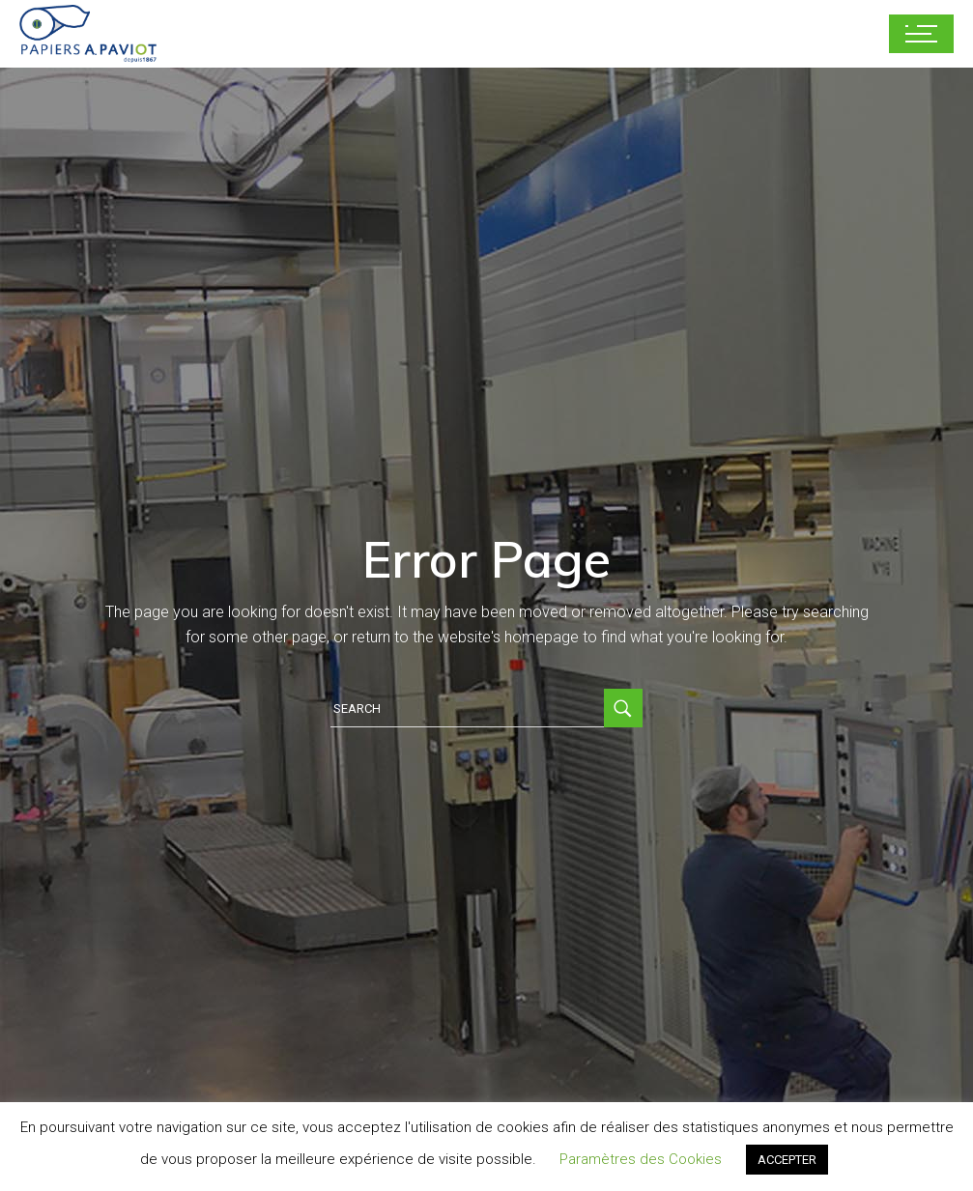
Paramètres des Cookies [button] (640, 1159)
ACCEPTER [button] (787, 1159)
